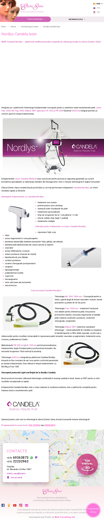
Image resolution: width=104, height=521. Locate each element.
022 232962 (34, 425)
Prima (3, 27)
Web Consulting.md (65, 517)
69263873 (18, 455)
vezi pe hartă (16, 475)
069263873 (49, 425)
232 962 (54, 7)
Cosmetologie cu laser (29, 27)
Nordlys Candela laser (51, 27)
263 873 (54, 3)
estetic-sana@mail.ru (16, 471)
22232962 (18, 459)
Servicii (13, 27)
